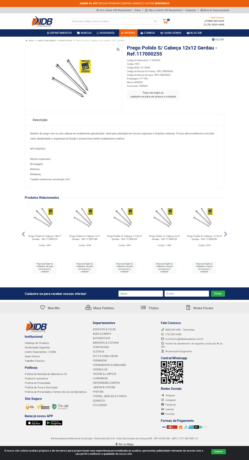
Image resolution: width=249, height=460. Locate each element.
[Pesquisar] (155, 21)
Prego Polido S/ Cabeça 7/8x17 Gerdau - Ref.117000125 (44, 238)
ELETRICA (98, 351)
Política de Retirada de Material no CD (44, 374)
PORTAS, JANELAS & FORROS (108, 396)
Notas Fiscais (199, 308)
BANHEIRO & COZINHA (105, 342)
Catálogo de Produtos (36, 343)
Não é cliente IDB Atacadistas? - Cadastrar (170, 10)
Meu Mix (50, 308)
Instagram (168, 400)
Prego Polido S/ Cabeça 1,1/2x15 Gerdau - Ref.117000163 (124, 238)
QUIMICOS (98, 400)
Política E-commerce (36, 378)
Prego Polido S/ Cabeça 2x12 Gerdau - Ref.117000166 (164, 238)
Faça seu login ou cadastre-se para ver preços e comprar (153, 94)
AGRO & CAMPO (101, 333)
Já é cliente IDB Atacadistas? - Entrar (118, 10)
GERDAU (138, 82)
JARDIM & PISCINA (103, 387)
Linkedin (167, 409)
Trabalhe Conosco (34, 361)
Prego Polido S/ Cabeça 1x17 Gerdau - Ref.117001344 (84, 238)
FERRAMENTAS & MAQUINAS (108, 365)
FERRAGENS (99, 360)
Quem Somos (32, 356)
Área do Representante (215, 10)
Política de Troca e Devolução (40, 387)
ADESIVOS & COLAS (103, 329)
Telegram (168, 395)
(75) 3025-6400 (214, 24)
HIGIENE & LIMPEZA (103, 374)
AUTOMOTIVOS (101, 338)
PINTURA (97, 391)
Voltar (218, 39)
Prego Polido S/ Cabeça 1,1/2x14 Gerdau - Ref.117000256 (204, 238)
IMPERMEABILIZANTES (105, 383)
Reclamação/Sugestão (37, 347)
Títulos (149, 308)
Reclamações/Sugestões (176, 351)
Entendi (218, 451)
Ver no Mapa (125, 444)
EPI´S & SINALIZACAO (104, 356)
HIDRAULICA (99, 369)
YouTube (168, 414)
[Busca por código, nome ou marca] (111, 21)
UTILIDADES (99, 405)
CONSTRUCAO (100, 347)
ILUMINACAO (100, 378)
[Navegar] (23, 234)
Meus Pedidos (99, 308)
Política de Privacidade (36, 383)
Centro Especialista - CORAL (40, 352)
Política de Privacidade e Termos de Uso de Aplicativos (53, 392)
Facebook (168, 404)
